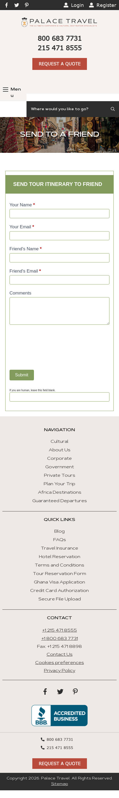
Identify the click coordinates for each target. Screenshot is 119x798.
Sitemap (59, 784)
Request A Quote (60, 63)
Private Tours (59, 476)
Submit (21, 375)
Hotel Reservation (59, 557)
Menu (12, 92)
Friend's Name (26, 248)
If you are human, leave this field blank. (32, 390)
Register (106, 5)
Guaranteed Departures (59, 501)
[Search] (73, 109)
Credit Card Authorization (59, 591)
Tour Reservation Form (59, 574)
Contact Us (60, 655)
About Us (59, 450)
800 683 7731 (60, 38)
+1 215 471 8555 (59, 630)
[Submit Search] (113, 109)
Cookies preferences (59, 663)
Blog (59, 531)
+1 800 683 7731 (59, 639)
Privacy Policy (59, 671)
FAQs (59, 540)
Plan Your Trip (59, 484)
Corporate (59, 459)
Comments (20, 293)
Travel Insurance (59, 548)
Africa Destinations (59, 493)
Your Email (22, 226)
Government (59, 467)
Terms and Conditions (59, 565)
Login (77, 5)
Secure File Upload (59, 599)
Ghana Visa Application (59, 582)
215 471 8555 (60, 48)
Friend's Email (25, 271)
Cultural (59, 442)
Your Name (22, 204)
